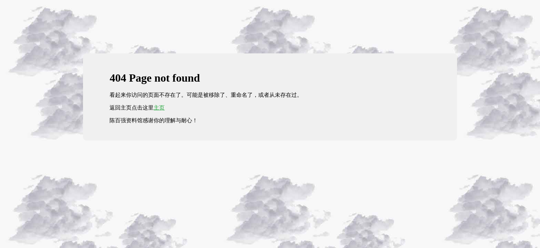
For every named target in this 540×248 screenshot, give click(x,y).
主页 (159, 108)
